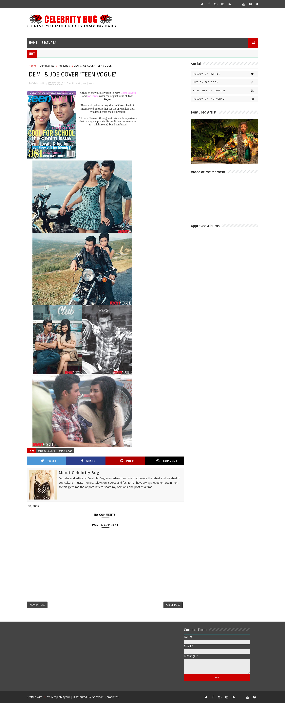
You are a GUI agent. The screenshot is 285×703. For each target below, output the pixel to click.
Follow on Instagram (225, 98)
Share (88, 461)
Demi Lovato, (74, 83)
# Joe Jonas (65, 451)
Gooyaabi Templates (105, 697)
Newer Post (37, 605)
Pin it (127, 461)
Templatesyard (60, 697)
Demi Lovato (47, 65)
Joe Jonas (64, 65)
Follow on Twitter (225, 74)
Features (49, 42)
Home (33, 42)
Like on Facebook (225, 82)
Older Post (173, 605)
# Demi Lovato (46, 451)
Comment (166, 461)
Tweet (49, 461)
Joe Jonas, (88, 83)
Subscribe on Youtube (225, 90)
